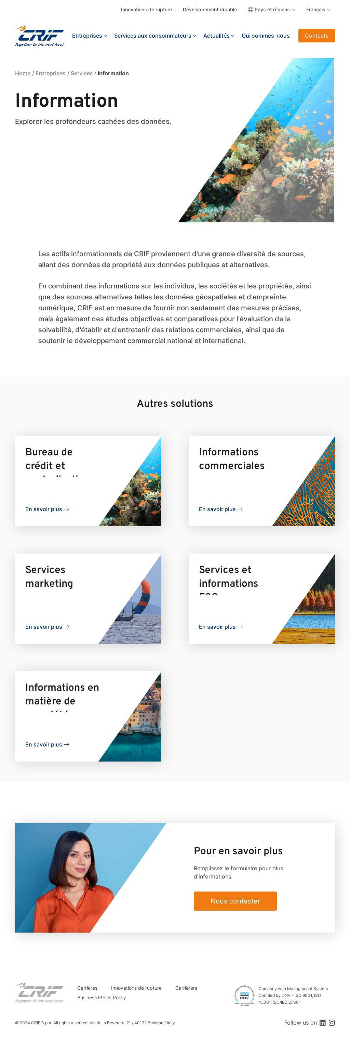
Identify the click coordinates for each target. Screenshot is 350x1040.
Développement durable (210, 9)
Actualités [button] (216, 35)
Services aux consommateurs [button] (152, 35)
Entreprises (51, 73)
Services (82, 73)
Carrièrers (186, 988)
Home (22, 73)
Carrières (87, 988)
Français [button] (315, 9)
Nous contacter (235, 901)
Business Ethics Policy (101, 997)
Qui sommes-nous (266, 35)
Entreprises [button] (87, 35)
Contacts (316, 35)
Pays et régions (272, 9)
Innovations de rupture (146, 9)
